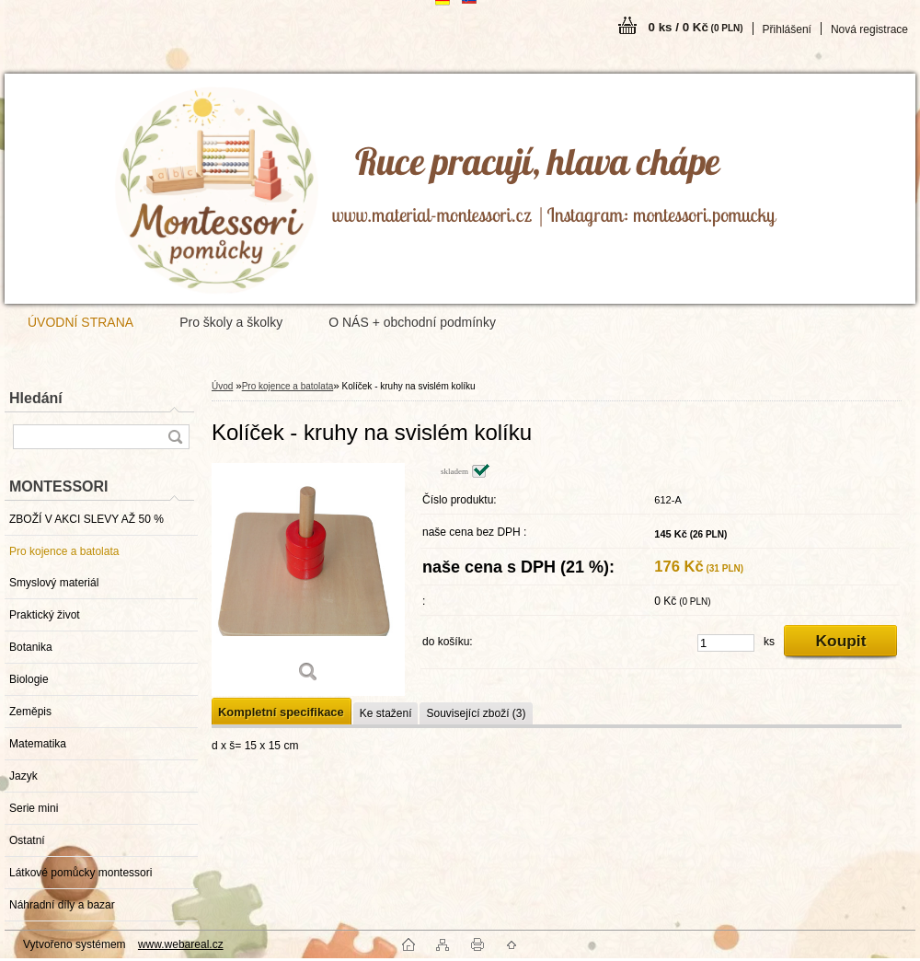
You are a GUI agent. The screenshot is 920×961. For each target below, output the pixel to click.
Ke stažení (386, 713)
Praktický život (44, 614)
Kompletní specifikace (281, 712)
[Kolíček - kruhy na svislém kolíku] (308, 579)
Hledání (36, 398)
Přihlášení (787, 29)
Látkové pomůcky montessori (80, 872)
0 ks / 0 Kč (696, 27)
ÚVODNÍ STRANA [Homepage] (80, 322)
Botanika (30, 647)
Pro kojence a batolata (64, 551)
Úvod (222, 386)
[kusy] (725, 643)
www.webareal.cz (181, 944)
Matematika (37, 743)
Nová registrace (869, 29)
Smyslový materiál (53, 582)
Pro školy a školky (230, 322)
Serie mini (33, 808)
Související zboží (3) (475, 713)
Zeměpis (30, 711)
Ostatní (27, 840)
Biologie (29, 679)
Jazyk (23, 776)
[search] (175, 436)
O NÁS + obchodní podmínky (412, 322)
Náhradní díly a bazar (62, 904)
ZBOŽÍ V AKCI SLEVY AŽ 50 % (86, 519)
